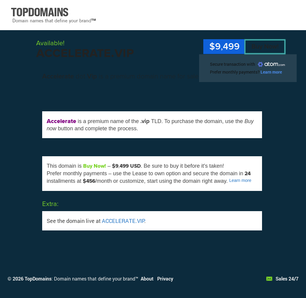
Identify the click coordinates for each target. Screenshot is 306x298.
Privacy (165, 278)
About (147, 278)
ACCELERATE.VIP (123, 220)
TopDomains (38, 278)
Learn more (271, 72)
